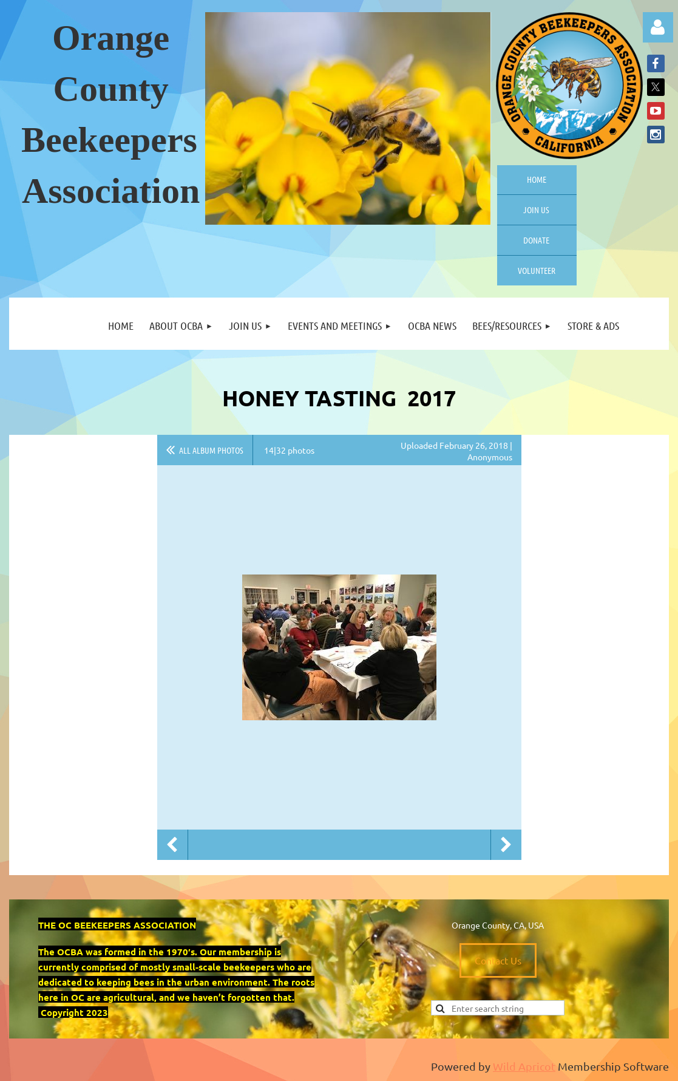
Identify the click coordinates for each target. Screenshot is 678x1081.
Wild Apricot (524, 1066)
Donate (536, 239)
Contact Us (498, 960)
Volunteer (536, 270)
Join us (536, 209)
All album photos (211, 450)
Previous (172, 845)
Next (506, 845)
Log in (658, 27)
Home (536, 179)
